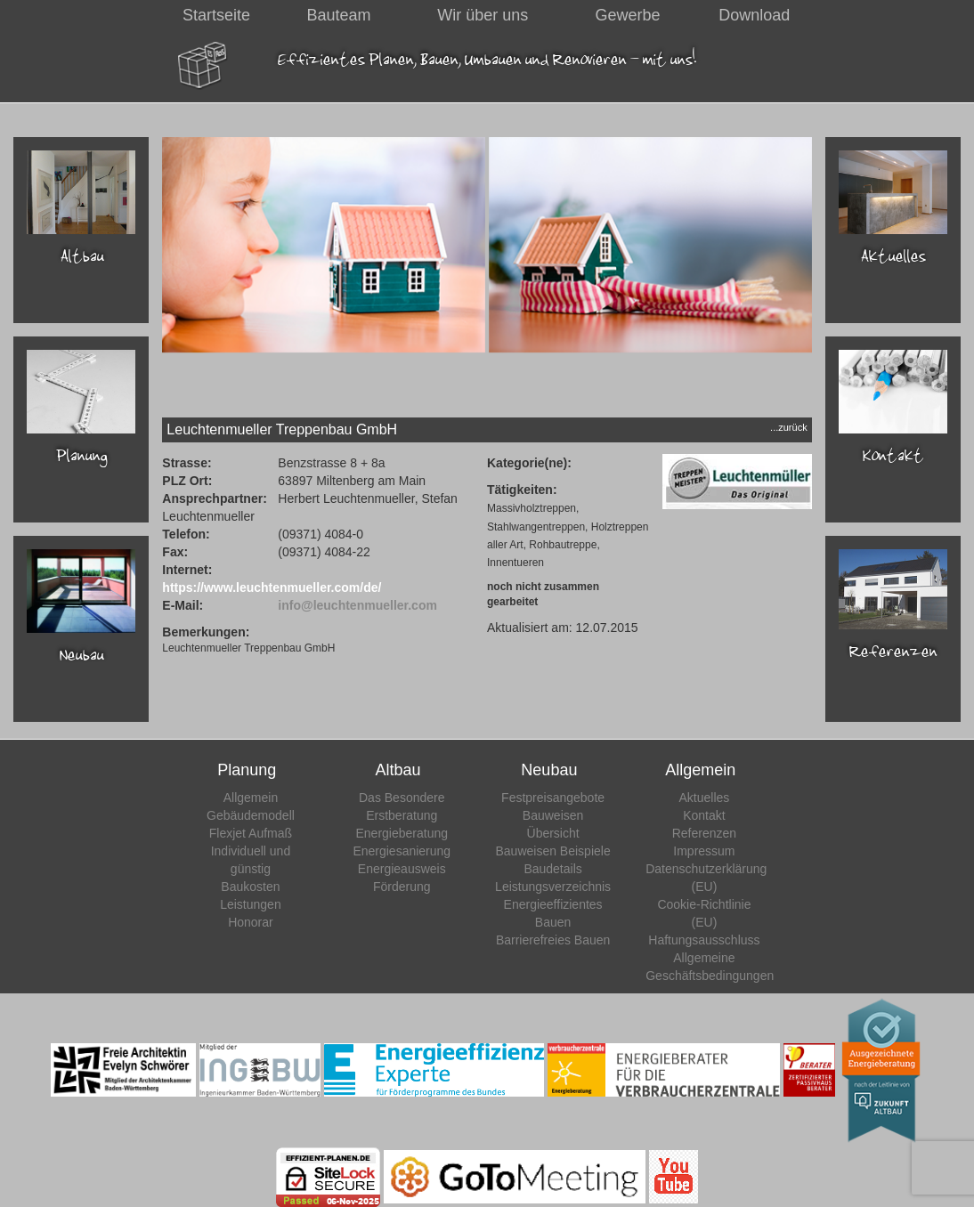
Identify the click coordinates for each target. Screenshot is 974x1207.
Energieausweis (402, 869)
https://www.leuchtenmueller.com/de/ (271, 587)
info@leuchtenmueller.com (357, 605)
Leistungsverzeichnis (553, 886)
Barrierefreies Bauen (553, 940)
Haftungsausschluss (703, 940)
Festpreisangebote (553, 797)
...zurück (789, 427)
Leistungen (250, 904)
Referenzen (704, 833)
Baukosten (250, 886)
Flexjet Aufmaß (250, 833)
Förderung (402, 886)
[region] (486, 276)
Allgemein (250, 797)
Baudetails (552, 869)
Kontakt (704, 815)
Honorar (250, 922)
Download (754, 15)
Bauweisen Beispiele (552, 851)
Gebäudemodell (251, 815)
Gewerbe (627, 15)
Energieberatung (402, 833)
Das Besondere (402, 797)
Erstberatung (401, 815)
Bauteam (339, 15)
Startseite (216, 15)
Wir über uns (482, 15)
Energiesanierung (401, 851)
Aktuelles (704, 797)
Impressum (704, 851)
